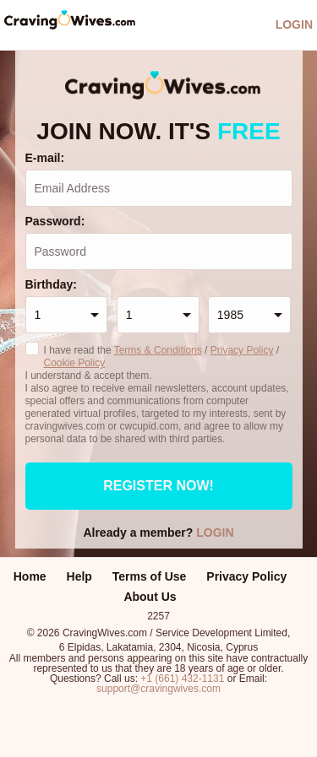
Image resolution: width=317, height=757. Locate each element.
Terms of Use (149, 576)
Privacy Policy (242, 350)
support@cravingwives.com (158, 689)
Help (79, 576)
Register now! (158, 486)
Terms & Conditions (158, 350)
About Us (149, 596)
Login (294, 24)
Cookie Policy (75, 363)
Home (30, 576)
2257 (158, 615)
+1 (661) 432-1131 (182, 678)
